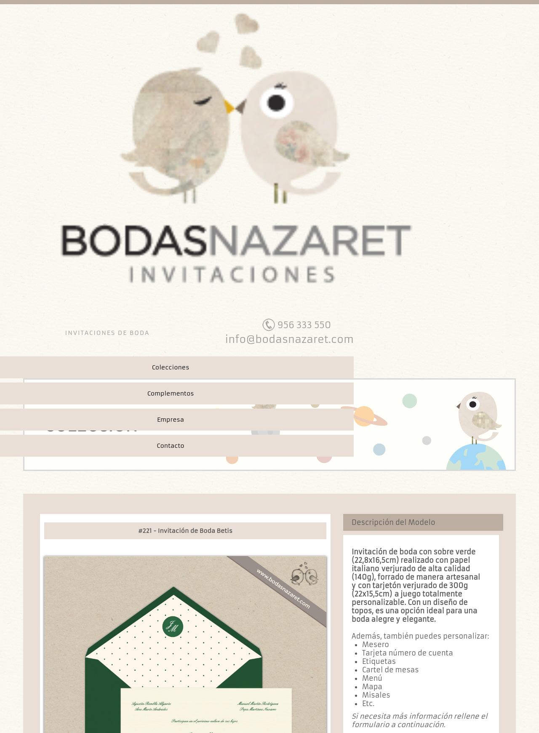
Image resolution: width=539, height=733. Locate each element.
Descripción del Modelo (393, 522)
